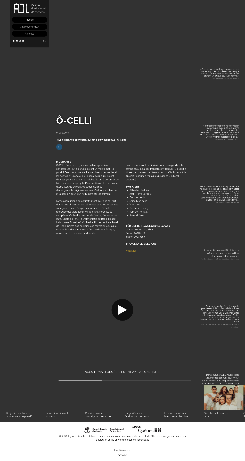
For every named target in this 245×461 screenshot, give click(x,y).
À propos (29, 33)
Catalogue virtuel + (29, 26)
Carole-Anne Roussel (57, 413)
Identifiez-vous (122, 450)
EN (44, 40)
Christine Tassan (94, 413)
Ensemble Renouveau (175, 413)
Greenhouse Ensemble (216, 413)
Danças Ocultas (133, 413)
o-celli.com (62, 132)
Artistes (30, 19)
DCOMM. (122, 455)
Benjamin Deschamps (17, 413)
